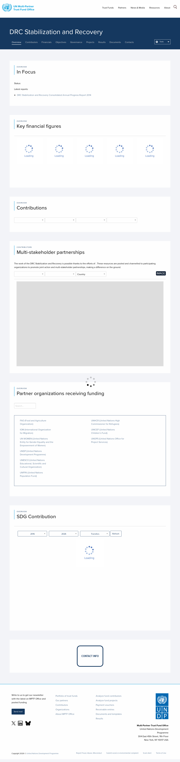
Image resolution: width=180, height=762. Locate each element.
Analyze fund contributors (108, 695)
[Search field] (175, 7)
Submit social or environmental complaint (122, 753)
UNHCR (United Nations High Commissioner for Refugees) (105, 422)
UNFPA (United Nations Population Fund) (31, 474)
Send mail (18, 711)
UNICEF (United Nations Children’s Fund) (103, 431)
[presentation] (18, 42)
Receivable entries (105, 709)
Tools (160, 41)
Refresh (115, 533)
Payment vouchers (105, 704)
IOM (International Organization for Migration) (35, 431)
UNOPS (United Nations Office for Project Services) (107, 440)
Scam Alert (147, 753)
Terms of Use (161, 753)
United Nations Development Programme (42, 753)
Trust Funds (108, 7)
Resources (154, 7)
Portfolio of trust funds (66, 695)
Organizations (62, 709)
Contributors (62, 704)
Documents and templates (109, 713)
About (167, 7)
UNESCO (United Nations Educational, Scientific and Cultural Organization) (33, 463)
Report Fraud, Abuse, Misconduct (89, 753)
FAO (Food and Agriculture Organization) (33, 422)
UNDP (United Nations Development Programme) (33, 452)
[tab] (18, 42)
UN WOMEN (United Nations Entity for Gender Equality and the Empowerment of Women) (36, 442)
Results (99, 718)
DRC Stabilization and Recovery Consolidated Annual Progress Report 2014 (54, 95)
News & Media (138, 7)
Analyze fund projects (106, 700)
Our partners (62, 700)
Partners (122, 7)
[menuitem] (162, 42)
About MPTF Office (65, 713)
